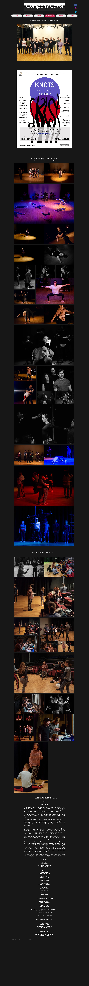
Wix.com (32, 939)
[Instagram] (75, 8)
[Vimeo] (75, 12)
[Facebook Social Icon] (75, 5)
